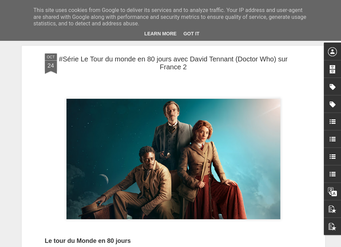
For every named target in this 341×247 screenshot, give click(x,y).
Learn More (160, 33)
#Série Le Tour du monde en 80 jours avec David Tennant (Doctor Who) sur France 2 (173, 63)
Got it (191, 33)
